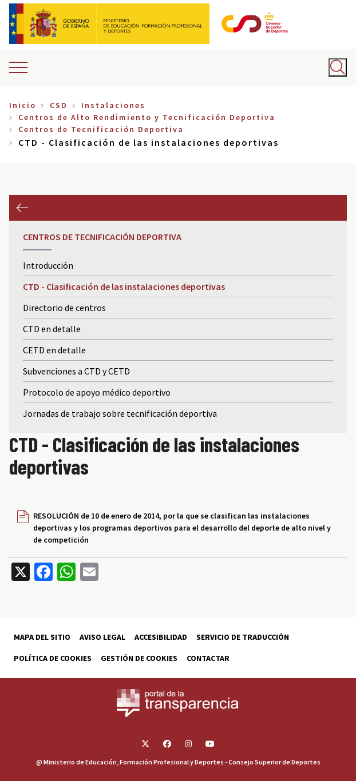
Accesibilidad (161, 637)
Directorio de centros (64, 307)
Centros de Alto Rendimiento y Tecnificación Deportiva (146, 117)
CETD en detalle (54, 350)
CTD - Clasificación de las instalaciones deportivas (124, 286)
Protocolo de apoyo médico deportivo (97, 392)
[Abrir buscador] (338, 67)
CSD (59, 105)
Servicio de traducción (242, 637)
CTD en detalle (52, 328)
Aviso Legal (102, 637)
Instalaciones (113, 105)
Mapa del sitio (42, 637)
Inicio (22, 105)
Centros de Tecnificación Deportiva (101, 129)
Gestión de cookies (139, 658)
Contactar (208, 658)
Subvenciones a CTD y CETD (76, 371)
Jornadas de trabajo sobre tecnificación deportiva (120, 413)
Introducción (48, 265)
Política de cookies (53, 658)
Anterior (22, 208)
